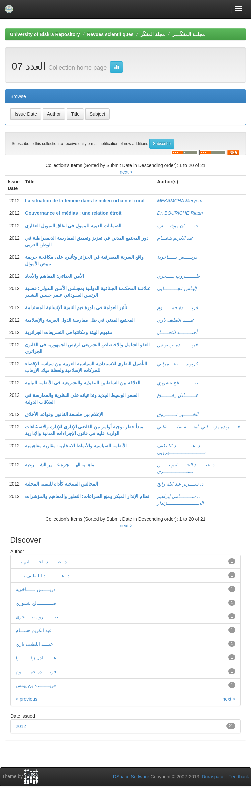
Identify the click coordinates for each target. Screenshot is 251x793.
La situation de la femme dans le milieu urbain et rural (85, 200)
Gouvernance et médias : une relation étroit (73, 213)
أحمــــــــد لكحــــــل (177, 332)
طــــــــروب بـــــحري (178, 276)
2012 (21, 726)
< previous (26, 699)
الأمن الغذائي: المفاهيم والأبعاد (54, 276)
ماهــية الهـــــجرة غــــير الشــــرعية (60, 464)
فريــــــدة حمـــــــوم (177, 307)
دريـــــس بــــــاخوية (177, 257)
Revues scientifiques (110, 34)
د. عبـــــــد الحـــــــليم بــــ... (43, 561)
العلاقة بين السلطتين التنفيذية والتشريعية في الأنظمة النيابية (82, 382)
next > (126, 172)
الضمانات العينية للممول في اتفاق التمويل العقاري (73, 225)
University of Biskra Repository (45, 34)
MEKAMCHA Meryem (179, 200)
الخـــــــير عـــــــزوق (177, 414)
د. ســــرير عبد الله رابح (180, 484)
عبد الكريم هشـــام (175, 238)
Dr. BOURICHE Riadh (180, 213)
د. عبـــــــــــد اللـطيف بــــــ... (44, 575)
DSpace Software (131, 776)
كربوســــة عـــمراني (177, 363)
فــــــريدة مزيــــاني (220, 426)
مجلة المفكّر (153, 34)
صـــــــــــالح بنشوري (177, 382)
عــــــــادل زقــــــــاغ (177, 395)
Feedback (239, 776)
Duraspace (213, 776)
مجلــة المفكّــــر (188, 34)
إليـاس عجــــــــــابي (177, 288)
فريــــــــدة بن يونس (177, 344)
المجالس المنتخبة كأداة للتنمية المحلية (61, 484)
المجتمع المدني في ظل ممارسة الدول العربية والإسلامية (80, 320)
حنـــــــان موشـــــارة (177, 225)
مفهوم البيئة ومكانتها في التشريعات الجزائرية (68, 332)
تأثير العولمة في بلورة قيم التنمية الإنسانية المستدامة (76, 307)
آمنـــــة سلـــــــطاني (177, 426)
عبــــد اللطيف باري (175, 320)
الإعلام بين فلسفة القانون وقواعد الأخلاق (64, 414)
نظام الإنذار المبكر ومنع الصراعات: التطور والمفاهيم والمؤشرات (87, 496)
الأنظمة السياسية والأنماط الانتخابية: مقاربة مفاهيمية (76, 445)
